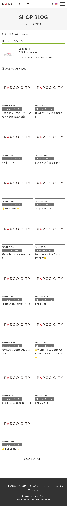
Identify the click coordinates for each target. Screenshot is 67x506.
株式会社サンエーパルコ (33, 496)
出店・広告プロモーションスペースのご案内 (45, 486)
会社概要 (22, 486)
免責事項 (13, 486)
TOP (5, 486)
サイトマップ (33, 489)
